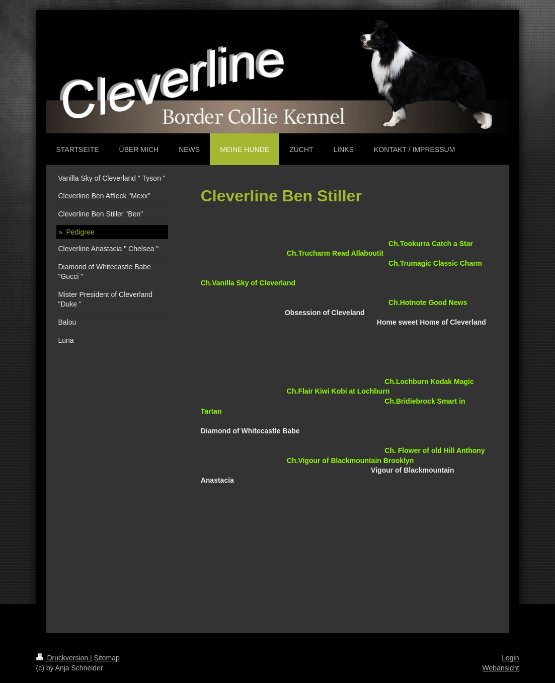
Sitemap (107, 658)
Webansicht (501, 668)
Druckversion (63, 658)
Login (510, 658)
